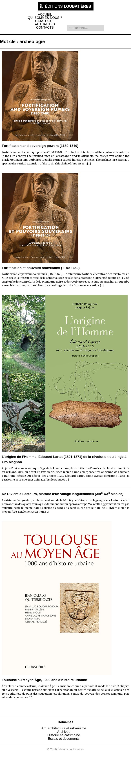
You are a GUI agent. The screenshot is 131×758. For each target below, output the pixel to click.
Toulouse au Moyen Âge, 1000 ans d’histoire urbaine (44, 680)
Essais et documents (63, 738)
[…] (89, 163)
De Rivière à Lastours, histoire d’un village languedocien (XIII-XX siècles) (62, 494)
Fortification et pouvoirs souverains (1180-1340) (41, 268)
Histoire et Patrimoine (63, 735)
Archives (63, 732)
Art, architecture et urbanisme (63, 728)
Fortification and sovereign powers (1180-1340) (40, 146)
